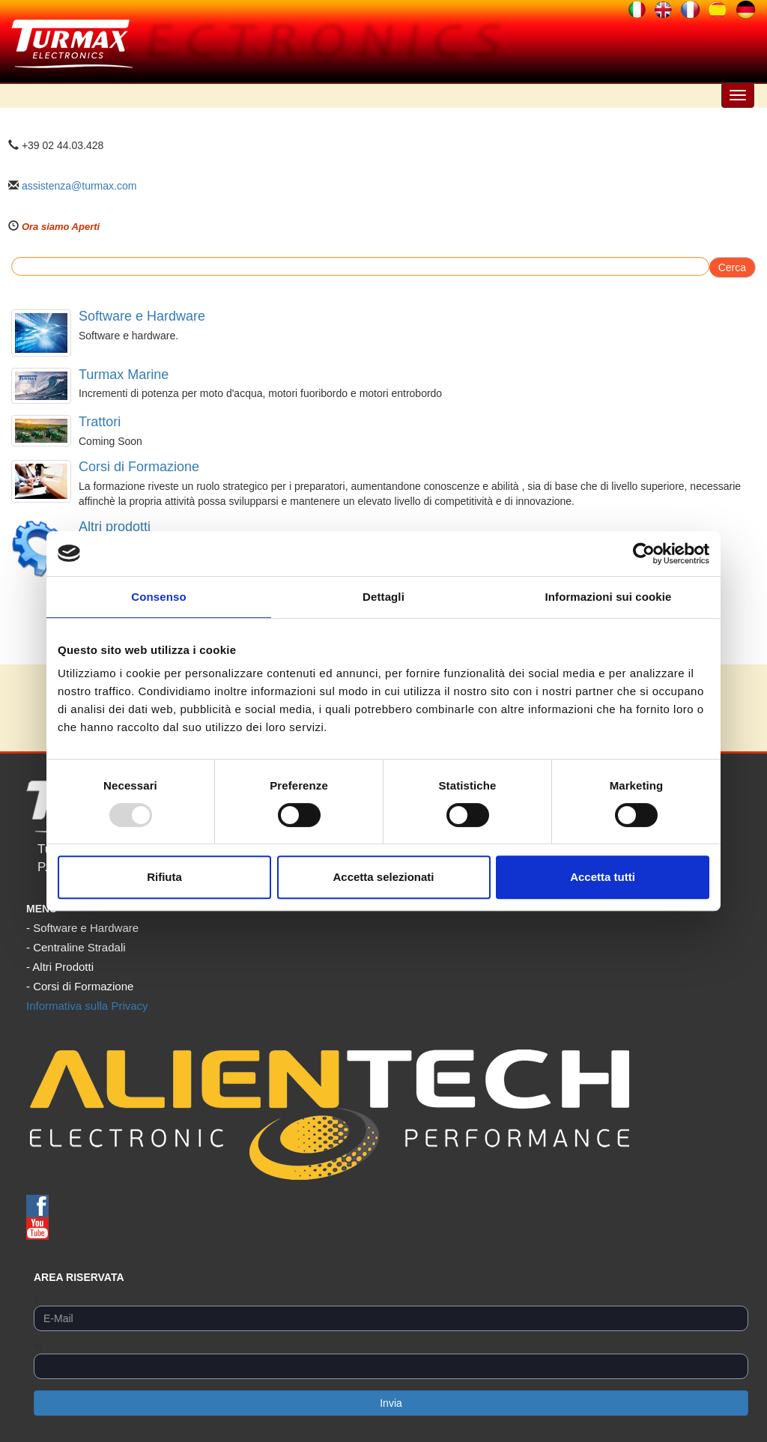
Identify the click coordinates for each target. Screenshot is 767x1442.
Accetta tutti (602, 876)
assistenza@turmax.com (79, 186)
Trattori (100, 421)
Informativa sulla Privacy (87, 1005)
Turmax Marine (124, 374)
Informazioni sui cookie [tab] (608, 596)
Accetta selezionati (383, 876)
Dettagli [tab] (383, 596)
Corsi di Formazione (139, 466)
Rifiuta (164, 876)
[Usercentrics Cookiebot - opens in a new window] (643, 553)
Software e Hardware (142, 316)
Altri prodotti (115, 526)
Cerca (732, 267)
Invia (391, 1403)
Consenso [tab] (158, 596)
